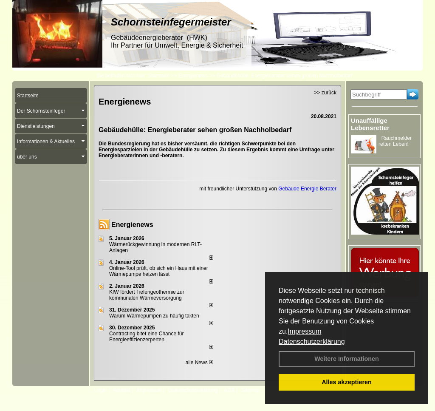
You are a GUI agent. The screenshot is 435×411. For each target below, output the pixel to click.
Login (100, 390)
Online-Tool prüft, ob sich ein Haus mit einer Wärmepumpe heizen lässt (158, 271)
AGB (229, 390)
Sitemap (250, 390)
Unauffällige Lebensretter (370, 124)
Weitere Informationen (346, 358)
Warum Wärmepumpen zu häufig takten (154, 316)
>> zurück (325, 93)
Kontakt (121, 390)
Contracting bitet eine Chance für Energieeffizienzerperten (146, 337)
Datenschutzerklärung (312, 341)
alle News (199, 363)
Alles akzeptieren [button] (347, 382)
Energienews (132, 224)
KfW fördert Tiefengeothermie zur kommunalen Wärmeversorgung (146, 295)
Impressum (304, 331)
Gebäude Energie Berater (307, 189)
